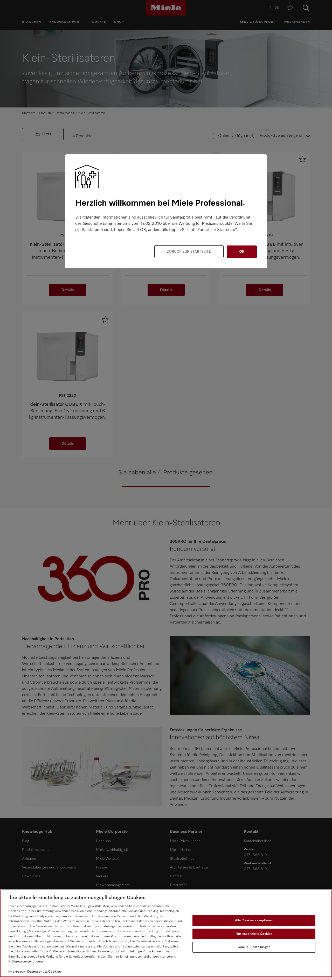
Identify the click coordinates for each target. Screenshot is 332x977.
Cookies (54, 971)
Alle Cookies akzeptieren (254, 920)
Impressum (17, 971)
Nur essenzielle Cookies (254, 934)
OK (241, 252)
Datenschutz (37, 971)
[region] (166, 933)
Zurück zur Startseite (189, 252)
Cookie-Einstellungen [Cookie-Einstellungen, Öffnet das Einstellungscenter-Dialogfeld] (254, 947)
